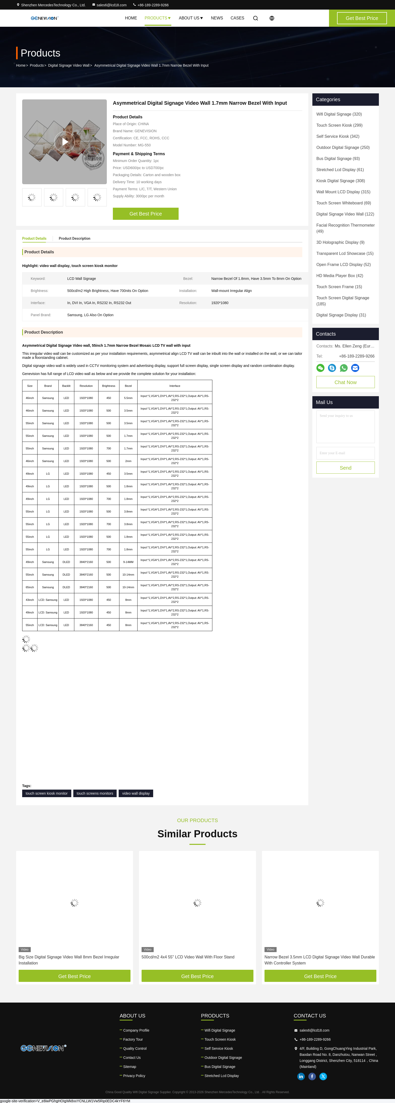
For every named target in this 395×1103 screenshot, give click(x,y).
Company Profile (136, 1030)
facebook (312, 1076)
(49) (345, 228)
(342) (337, 136)
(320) (339, 114)
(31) (341, 315)
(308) (340, 181)
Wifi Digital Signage (220, 1030)
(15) (345, 253)
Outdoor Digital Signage (223, 1058)
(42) (339, 276)
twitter (323, 1076)
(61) (340, 170)
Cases (237, 18)
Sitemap (129, 1067)
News (217, 18)
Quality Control (135, 1048)
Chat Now (346, 382)
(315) (343, 192)
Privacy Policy (134, 1076)
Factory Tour (133, 1039)
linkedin (301, 1076)
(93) (338, 158)
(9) (340, 242)
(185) (342, 301)
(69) (343, 203)
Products (158, 18)
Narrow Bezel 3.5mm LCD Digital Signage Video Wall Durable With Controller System (320, 960)
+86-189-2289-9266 (151, 5)
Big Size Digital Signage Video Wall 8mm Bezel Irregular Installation (69, 960)
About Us (191, 18)
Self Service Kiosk (219, 1048)
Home (131, 18)
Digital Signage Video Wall (68, 65)
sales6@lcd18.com (109, 5)
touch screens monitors (95, 793)
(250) (343, 147)
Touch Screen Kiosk (220, 1039)
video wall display (136, 793)
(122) (345, 214)
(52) (343, 264)
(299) (339, 125)
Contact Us (132, 1058)
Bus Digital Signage (220, 1067)
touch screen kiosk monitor (47, 793)
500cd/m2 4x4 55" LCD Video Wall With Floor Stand (188, 957)
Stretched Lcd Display (222, 1076)
